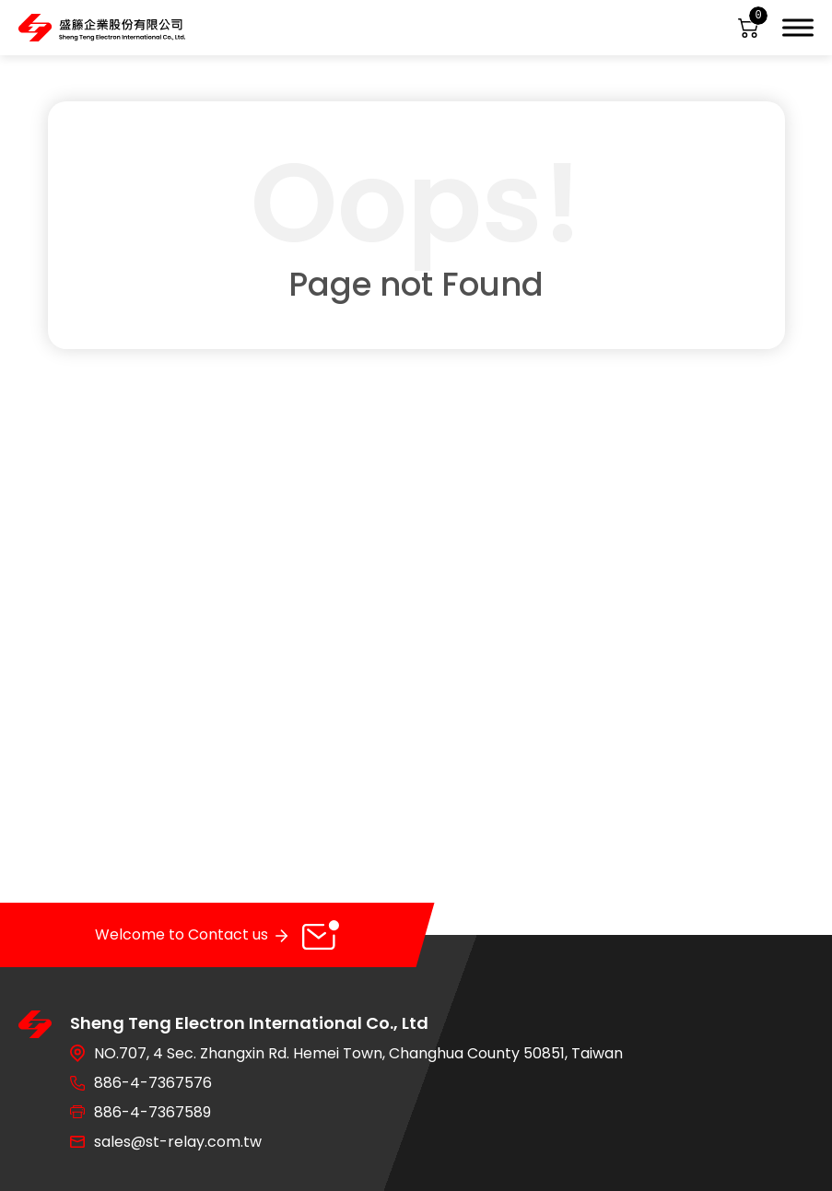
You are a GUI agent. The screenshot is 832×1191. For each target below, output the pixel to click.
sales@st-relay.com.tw (178, 1141)
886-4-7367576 (153, 1082)
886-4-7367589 (152, 1112)
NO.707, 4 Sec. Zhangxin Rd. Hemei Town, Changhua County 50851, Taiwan (358, 1053)
